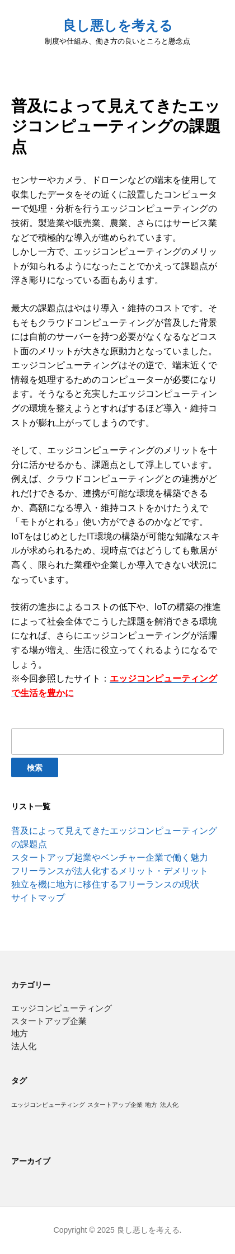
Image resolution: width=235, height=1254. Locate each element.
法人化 (23, 1046)
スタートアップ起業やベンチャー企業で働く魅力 (109, 857)
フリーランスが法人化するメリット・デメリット (109, 871)
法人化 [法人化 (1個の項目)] (169, 1104)
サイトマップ (38, 898)
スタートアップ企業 (49, 1021)
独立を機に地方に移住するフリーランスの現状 (105, 884)
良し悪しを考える (118, 25)
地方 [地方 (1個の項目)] (151, 1104)
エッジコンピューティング (61, 1008)
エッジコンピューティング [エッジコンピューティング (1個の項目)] (48, 1104)
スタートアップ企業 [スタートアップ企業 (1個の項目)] (115, 1104)
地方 (19, 1033)
